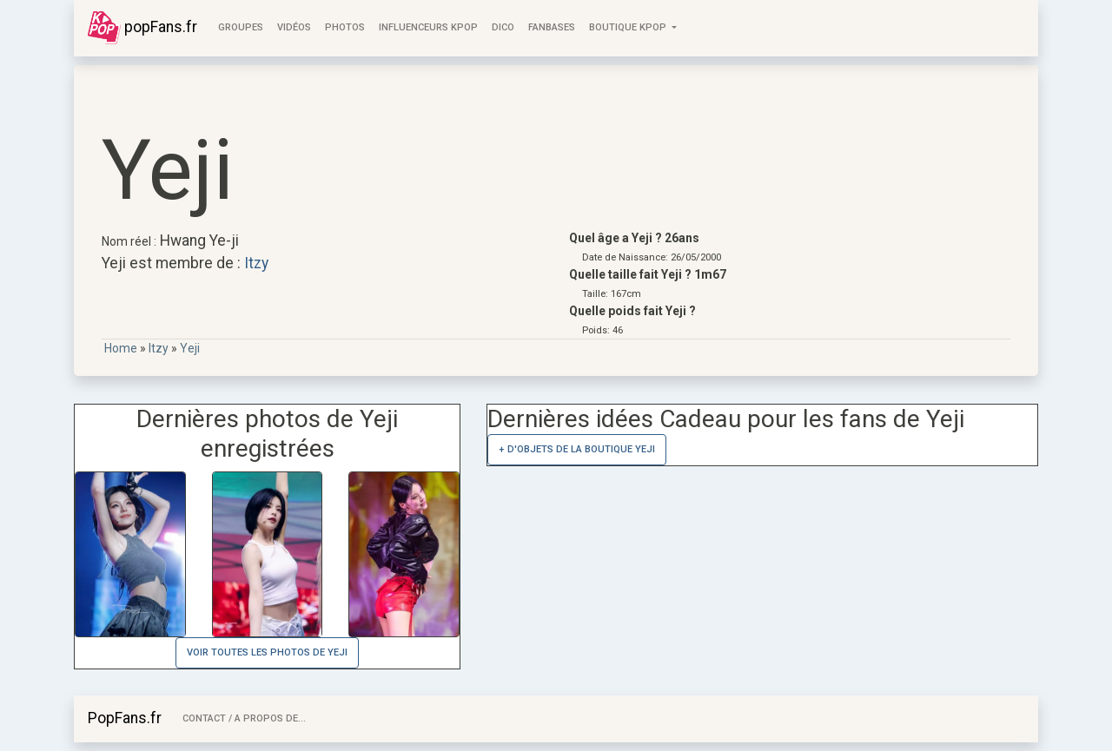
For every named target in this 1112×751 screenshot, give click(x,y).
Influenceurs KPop (428, 27)
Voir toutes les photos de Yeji (267, 652)
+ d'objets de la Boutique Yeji (577, 449)
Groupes (240, 27)
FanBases (551, 27)
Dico (503, 27)
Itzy (256, 263)
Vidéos (294, 27)
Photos (345, 27)
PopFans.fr (125, 718)
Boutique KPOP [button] (629, 27)
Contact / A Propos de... (244, 718)
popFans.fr (142, 27)
